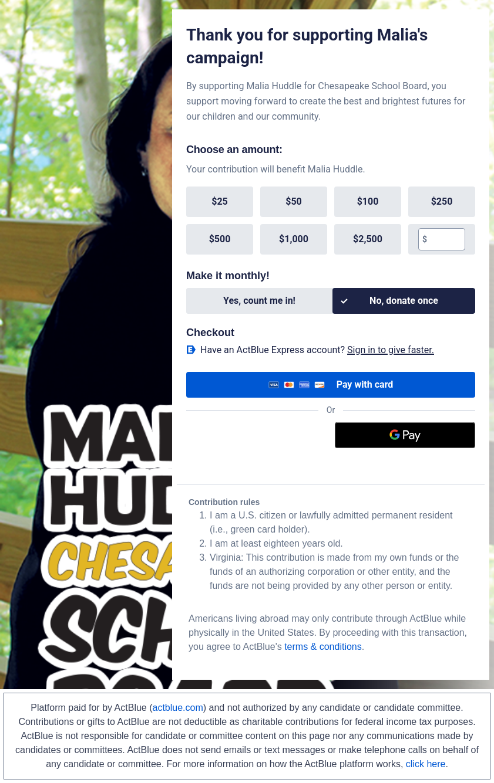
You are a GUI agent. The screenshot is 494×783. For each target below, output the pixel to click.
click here (426, 764)
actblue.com (178, 708)
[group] (330, 221)
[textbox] (446, 239)
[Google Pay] (405, 435)
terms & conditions (323, 647)
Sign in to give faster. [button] (390, 349)
